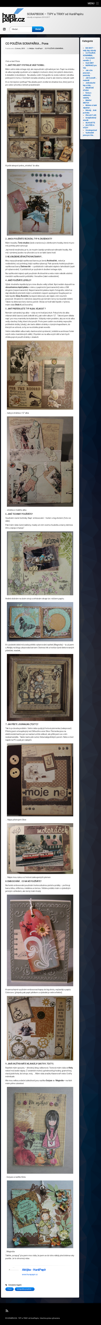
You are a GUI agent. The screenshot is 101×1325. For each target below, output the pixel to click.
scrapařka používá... (24, 1264)
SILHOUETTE (90, 123)
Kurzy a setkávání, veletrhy (87, 95)
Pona (9, 1264)
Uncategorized (91, 130)
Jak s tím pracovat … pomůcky (88, 72)
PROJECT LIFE (91, 115)
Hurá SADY (90, 63)
